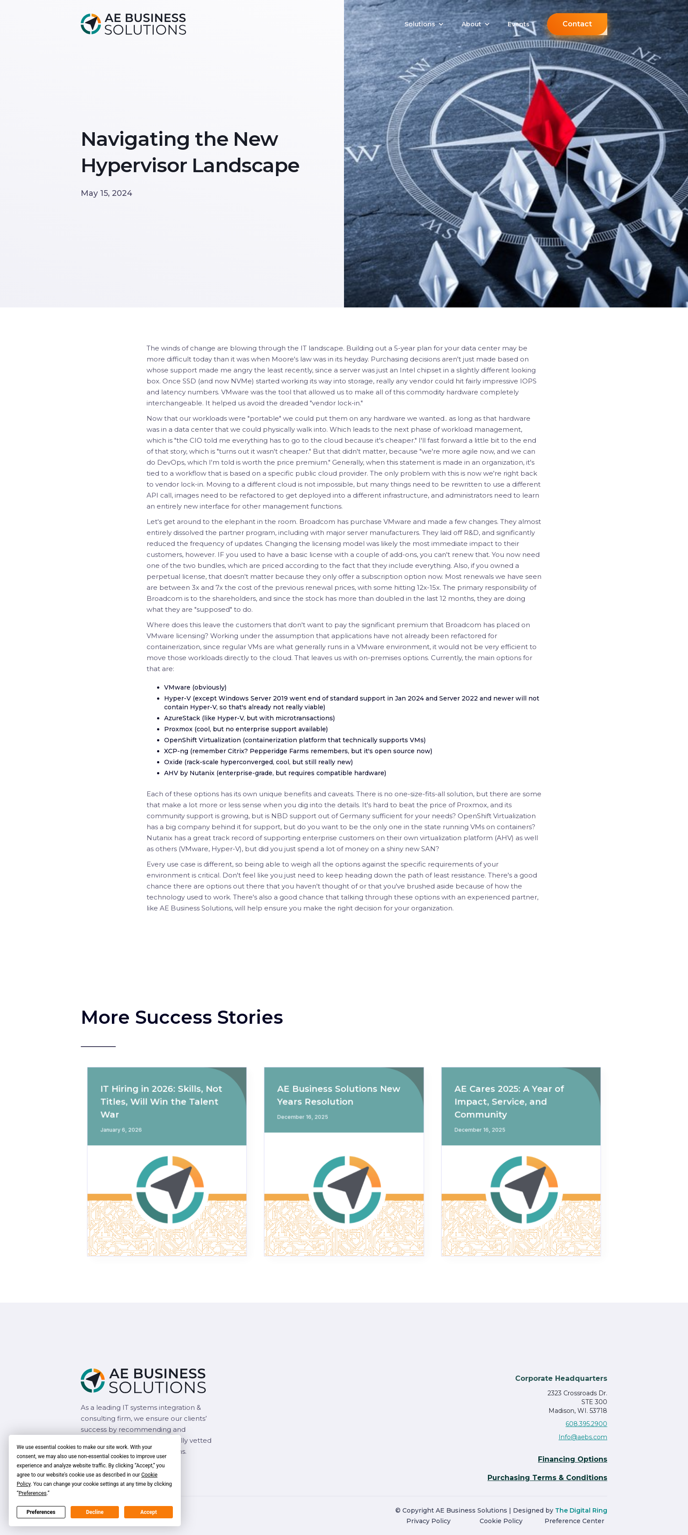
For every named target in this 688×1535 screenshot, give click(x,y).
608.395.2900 (586, 1424)
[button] (424, 24)
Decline (95, 1512)
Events (519, 24)
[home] (146, 24)
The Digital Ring (581, 1510)
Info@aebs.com (583, 1437)
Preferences (41, 1512)
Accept (148, 1512)
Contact (577, 24)
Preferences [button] (32, 1493)
